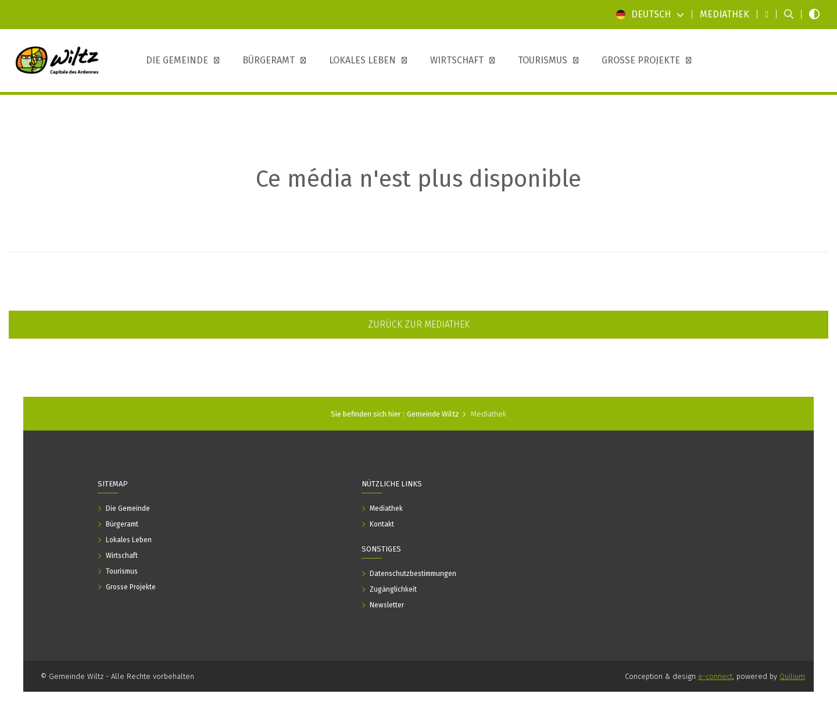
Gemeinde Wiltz (433, 414)
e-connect (715, 676)
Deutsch (650, 14)
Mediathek (488, 414)
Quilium (792, 676)
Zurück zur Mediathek (419, 324)
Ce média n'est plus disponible (418, 179)
